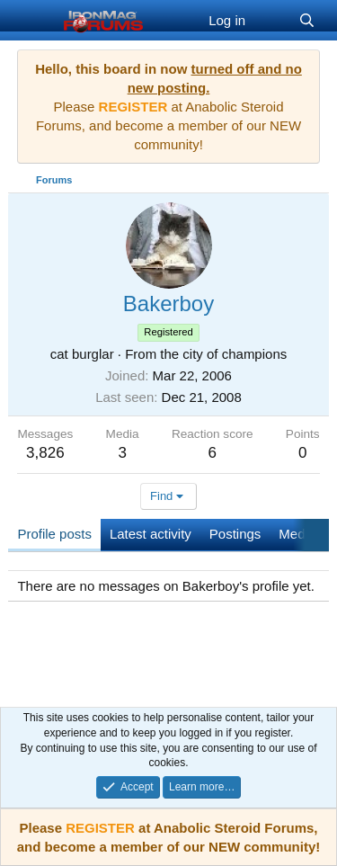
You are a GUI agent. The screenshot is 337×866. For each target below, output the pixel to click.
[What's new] (271, 20)
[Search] (306, 20)
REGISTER (100, 827)
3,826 (45, 452)
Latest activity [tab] (150, 533)
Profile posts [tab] (54, 533)
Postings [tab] (235, 533)
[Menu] (33, 21)
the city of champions (223, 354)
